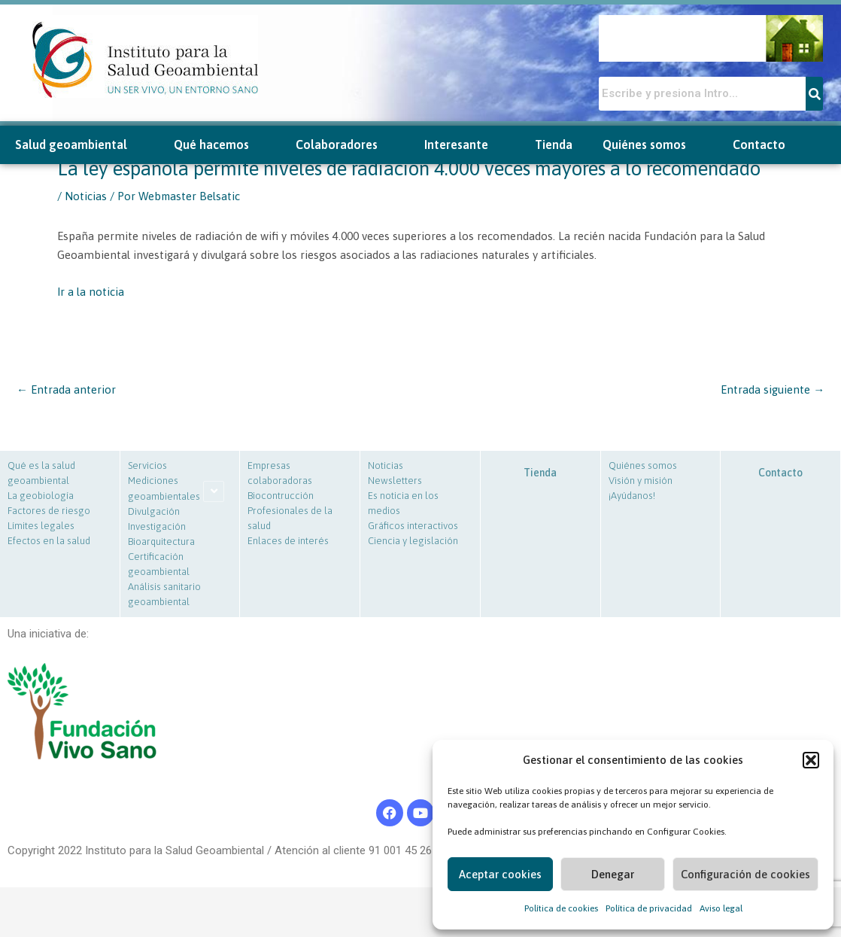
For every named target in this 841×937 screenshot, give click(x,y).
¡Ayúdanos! (632, 495)
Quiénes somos (643, 465)
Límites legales (41, 525)
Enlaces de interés (288, 540)
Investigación (157, 526)
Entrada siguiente (772, 389)
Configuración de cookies (745, 874)
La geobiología (41, 495)
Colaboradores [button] (345, 145)
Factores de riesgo (49, 510)
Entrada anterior (66, 389)
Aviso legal (721, 908)
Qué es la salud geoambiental (41, 473)
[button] (810, 760)
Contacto (759, 144)
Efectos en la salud (49, 540)
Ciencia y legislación (413, 540)
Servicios (147, 465)
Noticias (86, 196)
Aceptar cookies (500, 874)
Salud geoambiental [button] (79, 145)
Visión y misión (640, 480)
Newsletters (395, 480)
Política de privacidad (649, 908)
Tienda (553, 144)
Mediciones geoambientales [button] (164, 488)
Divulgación (154, 511)
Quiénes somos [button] (653, 145)
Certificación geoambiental (159, 564)
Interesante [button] (464, 145)
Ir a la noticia (91, 291)
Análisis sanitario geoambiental (164, 594)
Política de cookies (561, 908)
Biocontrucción (280, 495)
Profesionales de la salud (289, 518)
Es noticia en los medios (403, 503)
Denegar (612, 874)
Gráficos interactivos (413, 525)
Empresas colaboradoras (279, 473)
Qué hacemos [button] (220, 145)
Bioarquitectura (161, 541)
